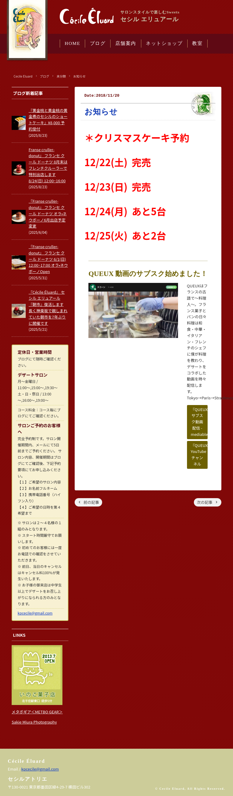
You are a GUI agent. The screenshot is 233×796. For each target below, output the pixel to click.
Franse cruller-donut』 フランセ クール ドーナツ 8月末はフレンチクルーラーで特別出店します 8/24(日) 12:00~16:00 (48, 165)
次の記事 (204, 502)
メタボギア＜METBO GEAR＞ (37, 712)
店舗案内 (125, 43)
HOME (72, 43)
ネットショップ (164, 43)
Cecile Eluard (23, 76)
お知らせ (79, 76)
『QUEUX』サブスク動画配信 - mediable (199, 422)
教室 (197, 43)
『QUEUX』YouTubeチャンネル (199, 454)
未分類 (61, 76)
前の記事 (91, 502)
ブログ (98, 43)
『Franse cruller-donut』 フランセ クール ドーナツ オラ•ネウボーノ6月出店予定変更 (48, 213)
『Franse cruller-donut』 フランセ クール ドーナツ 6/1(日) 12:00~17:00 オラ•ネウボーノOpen (48, 259)
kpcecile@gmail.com (35, 612)
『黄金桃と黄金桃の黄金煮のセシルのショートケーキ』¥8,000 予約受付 (48, 119)
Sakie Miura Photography (34, 722)
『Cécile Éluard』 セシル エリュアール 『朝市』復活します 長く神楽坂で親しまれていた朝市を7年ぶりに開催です (48, 307)
